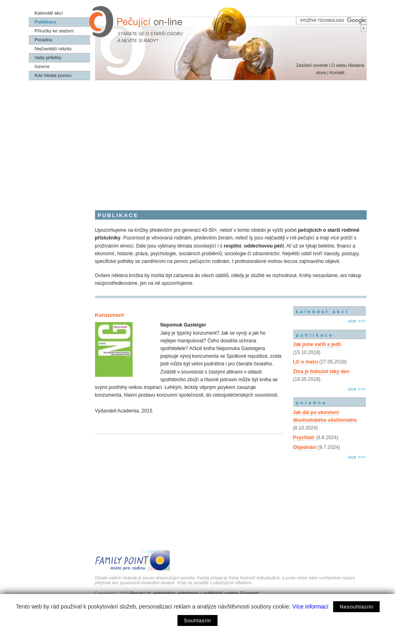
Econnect (250, 593)
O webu (339, 65)
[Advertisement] (198, 141)
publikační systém (220, 593)
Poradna (43, 39)
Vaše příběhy (48, 57)
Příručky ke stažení (54, 30)
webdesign (188, 593)
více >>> (356, 320)
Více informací (310, 606)
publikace (315, 335)
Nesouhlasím (356, 607)
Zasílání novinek (312, 65)
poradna (311, 402)
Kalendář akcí (49, 13)
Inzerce (42, 66)
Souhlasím (197, 620)
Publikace (45, 21)
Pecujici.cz (140, 593)
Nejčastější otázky (53, 48)
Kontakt (337, 72)
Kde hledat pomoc (53, 75)
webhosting (164, 593)
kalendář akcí (322, 311)
